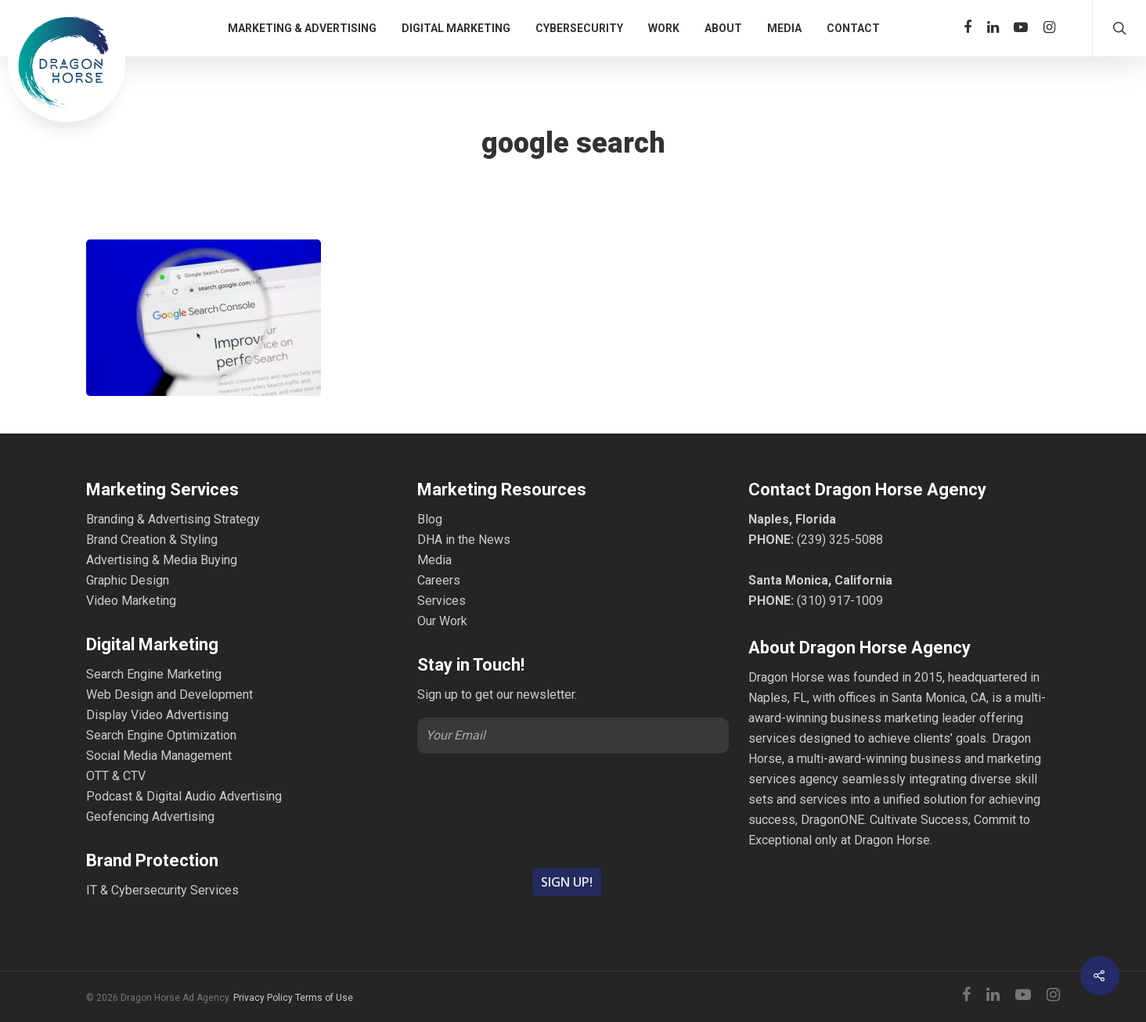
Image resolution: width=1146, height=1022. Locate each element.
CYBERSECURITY (579, 28)
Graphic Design (127, 580)
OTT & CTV (116, 775)
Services (441, 600)
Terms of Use (324, 997)
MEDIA (784, 28)
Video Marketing (131, 600)
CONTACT (853, 28)
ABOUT (723, 28)
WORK (663, 28)
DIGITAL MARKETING (456, 28)
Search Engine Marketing (154, 674)
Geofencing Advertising (150, 816)
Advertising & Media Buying (161, 559)
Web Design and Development (169, 694)
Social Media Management (159, 755)
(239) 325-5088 (840, 539)
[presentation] (573, 809)
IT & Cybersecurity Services (162, 890)
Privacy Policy (263, 997)
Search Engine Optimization (161, 735)
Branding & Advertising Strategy (173, 519)
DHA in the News (463, 539)
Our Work (442, 621)
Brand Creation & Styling (152, 539)
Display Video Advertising (157, 714)
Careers (438, 580)
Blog (429, 519)
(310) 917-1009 (840, 600)
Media (434, 559)
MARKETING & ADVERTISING (302, 28)
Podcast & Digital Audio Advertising (184, 796)
